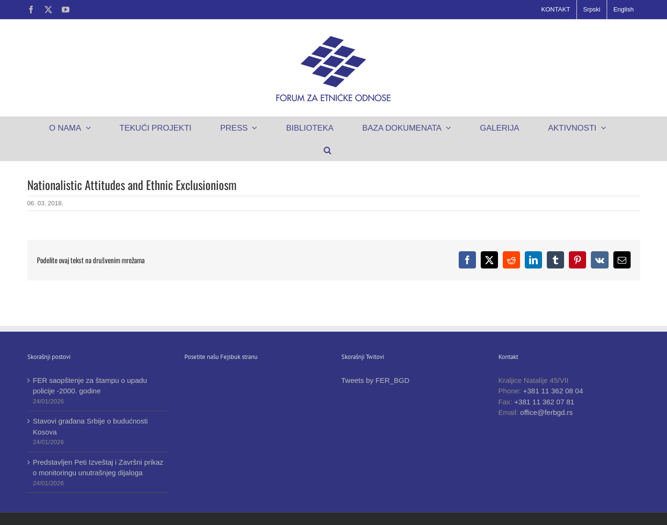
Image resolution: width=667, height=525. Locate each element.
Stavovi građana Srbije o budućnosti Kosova (90, 426)
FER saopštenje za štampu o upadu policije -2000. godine (90, 385)
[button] (328, 150)
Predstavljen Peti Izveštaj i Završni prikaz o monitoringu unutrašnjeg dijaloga (98, 467)
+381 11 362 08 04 (553, 391)
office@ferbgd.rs (546, 412)
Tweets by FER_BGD (375, 380)
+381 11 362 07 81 (544, 402)
